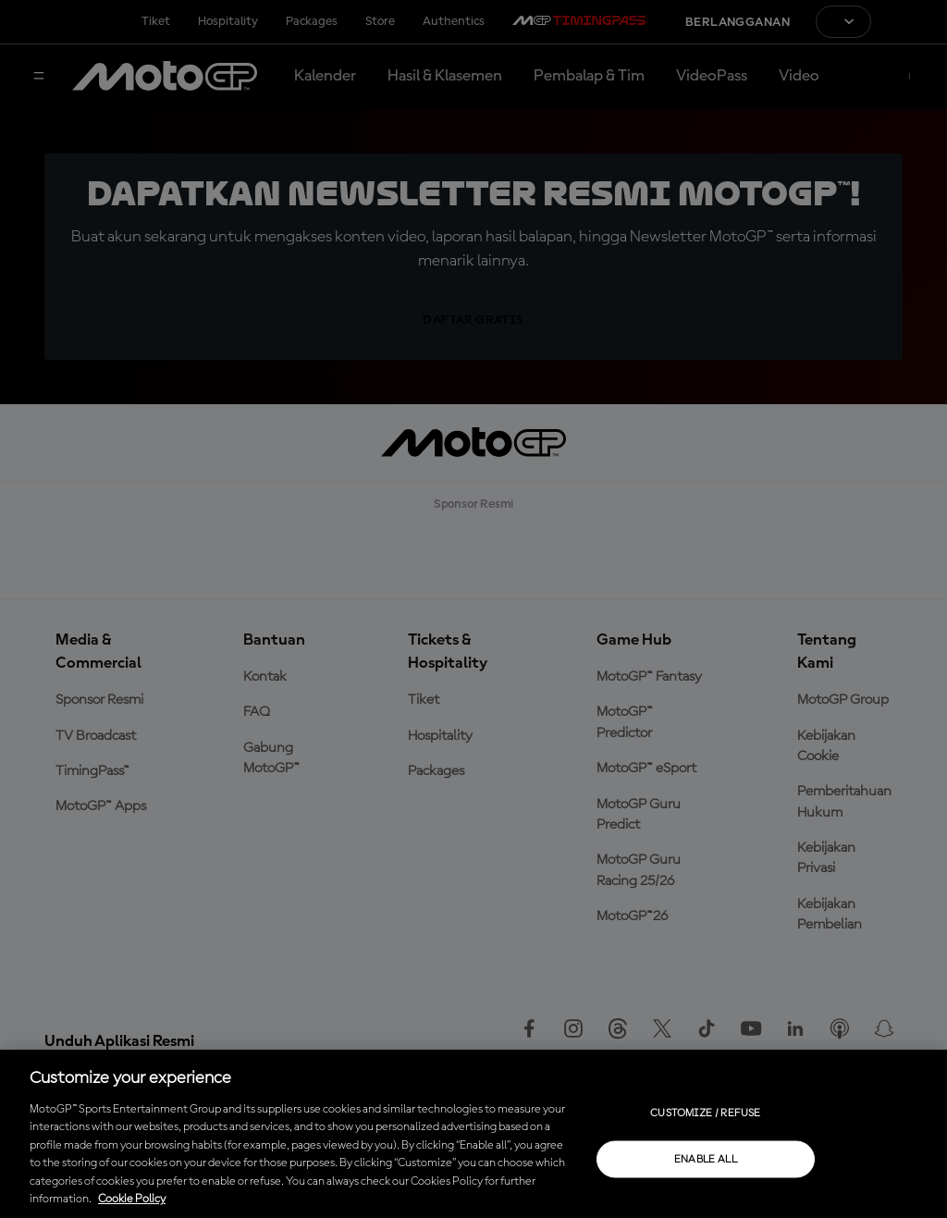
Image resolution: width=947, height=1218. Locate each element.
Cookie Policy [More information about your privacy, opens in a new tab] (132, 1199)
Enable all (706, 1158)
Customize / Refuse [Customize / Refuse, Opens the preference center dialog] (705, 1112)
